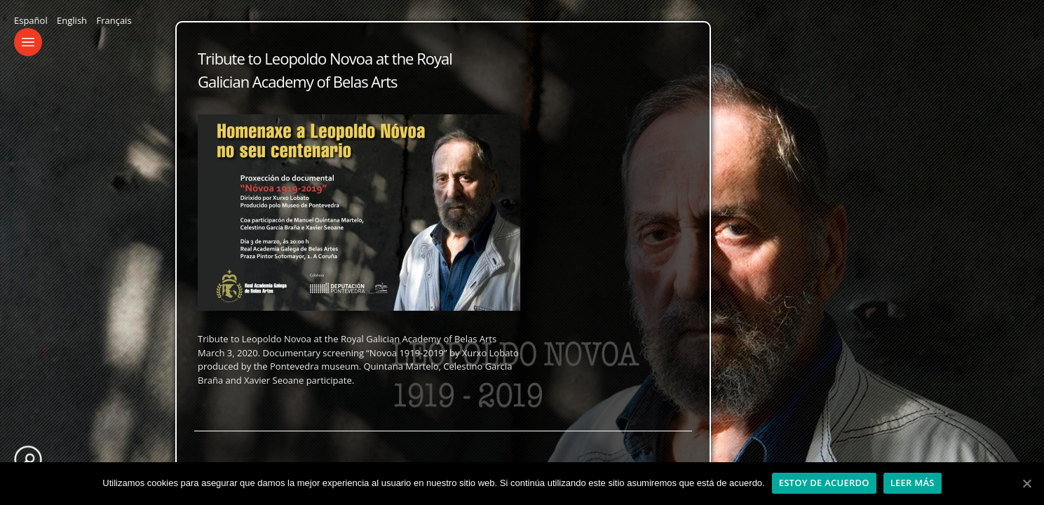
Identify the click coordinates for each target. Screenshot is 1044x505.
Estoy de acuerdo (824, 482)
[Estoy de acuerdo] (1026, 483)
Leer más (912, 482)
